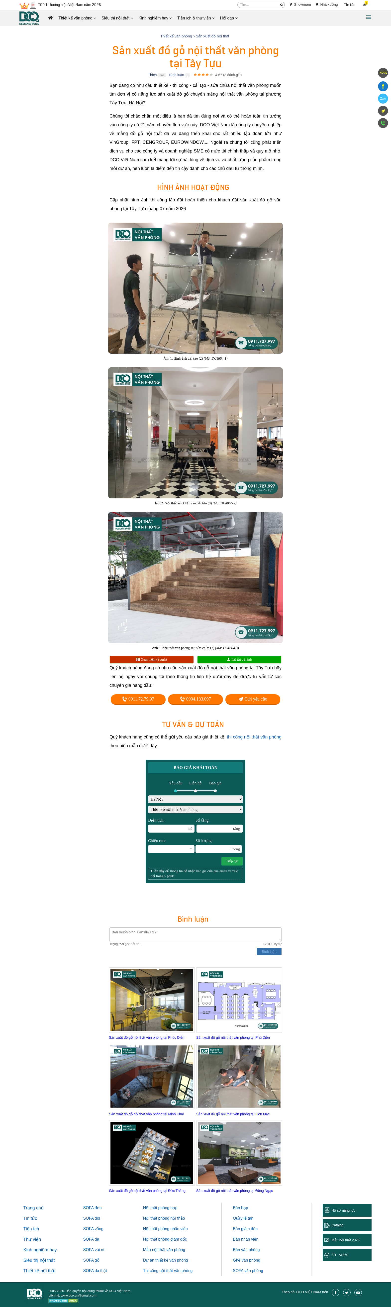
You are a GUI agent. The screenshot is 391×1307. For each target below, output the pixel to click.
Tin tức (349, 4)
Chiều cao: (171, 846)
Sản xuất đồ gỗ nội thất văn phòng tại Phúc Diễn (146, 1037)
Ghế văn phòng (246, 1260)
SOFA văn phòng (248, 1271)
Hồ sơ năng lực (343, 1210)
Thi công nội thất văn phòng (168, 1271)
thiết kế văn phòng (171, 1260)
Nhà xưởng (327, 4)
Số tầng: (219, 825)
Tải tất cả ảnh (239, 659)
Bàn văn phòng (246, 1250)
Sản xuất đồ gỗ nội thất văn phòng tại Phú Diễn (233, 1037)
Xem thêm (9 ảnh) (151, 659)
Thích (152, 75)
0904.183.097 (195, 699)
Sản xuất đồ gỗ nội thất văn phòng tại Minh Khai (146, 1114)
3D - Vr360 (339, 1255)
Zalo (383, 98)
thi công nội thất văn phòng (254, 736)
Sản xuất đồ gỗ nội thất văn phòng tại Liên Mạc (233, 1114)
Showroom (300, 4)
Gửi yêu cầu (252, 699)
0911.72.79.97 (138, 699)
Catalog (337, 1225)
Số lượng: (219, 846)
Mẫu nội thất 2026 (345, 1240)
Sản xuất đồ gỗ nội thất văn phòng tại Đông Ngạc (234, 1191)
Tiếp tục (232, 861)
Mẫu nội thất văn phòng (164, 1250)
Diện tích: (171, 825)
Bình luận (176, 75)
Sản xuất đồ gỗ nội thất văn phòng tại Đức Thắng (147, 1191)
